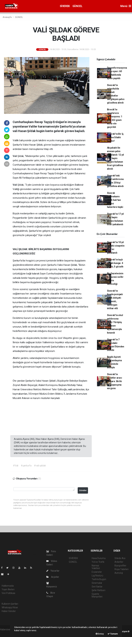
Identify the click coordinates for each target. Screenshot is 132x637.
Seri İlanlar (97, 586)
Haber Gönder (9, 611)
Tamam (113, 633)
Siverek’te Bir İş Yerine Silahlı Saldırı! (115, 137)
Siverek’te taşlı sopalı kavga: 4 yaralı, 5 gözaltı (115, 263)
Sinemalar (97, 583)
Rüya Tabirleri (121, 569)
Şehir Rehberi (98, 590)
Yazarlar (53, 570)
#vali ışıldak (40, 465)
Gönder (83, 490)
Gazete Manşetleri (97, 595)
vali (70, 389)
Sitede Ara (119, 558)
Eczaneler (97, 572)
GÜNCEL (77, 6)
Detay (100, 633)
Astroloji (118, 573)
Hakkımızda (8, 585)
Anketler (118, 562)
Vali (15, 156)
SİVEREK (65, 6)
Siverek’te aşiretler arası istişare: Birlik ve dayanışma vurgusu (114, 381)
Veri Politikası (8, 593)
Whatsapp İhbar (10, 607)
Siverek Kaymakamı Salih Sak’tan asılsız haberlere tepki (115, 200)
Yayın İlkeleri (8, 589)
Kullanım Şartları (10, 603)
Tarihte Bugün (99, 579)
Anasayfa (7, 17)
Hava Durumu (99, 558)
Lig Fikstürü (97, 575)
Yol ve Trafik (98, 562)
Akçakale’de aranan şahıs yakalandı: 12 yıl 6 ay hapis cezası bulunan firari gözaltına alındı (115, 158)
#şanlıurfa (26, 465)
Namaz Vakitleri (96, 567)
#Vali (15, 465)
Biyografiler (120, 565)
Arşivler (52, 577)
